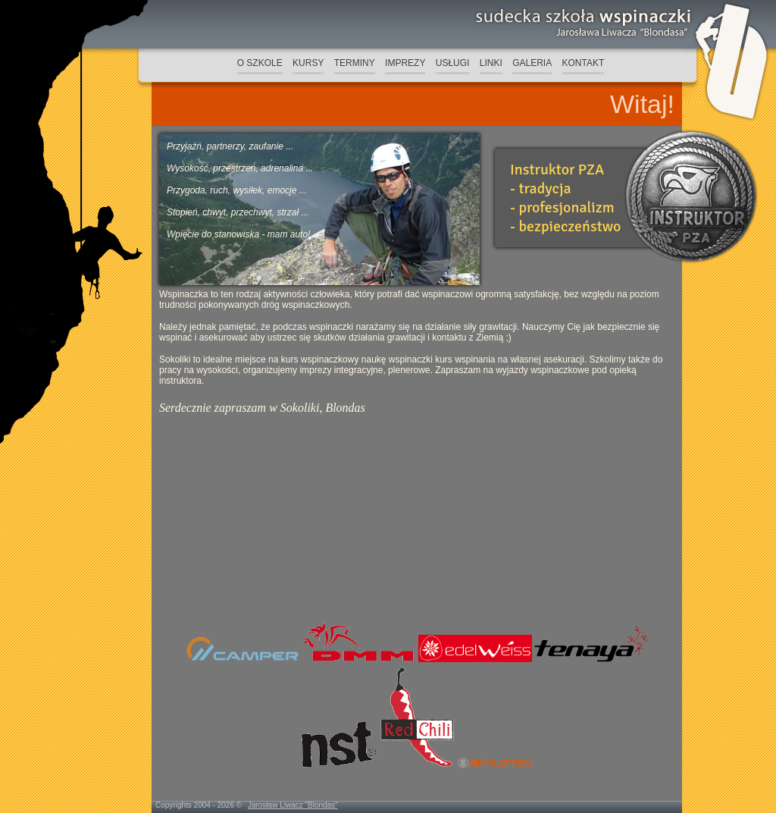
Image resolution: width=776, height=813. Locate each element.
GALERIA (532, 63)
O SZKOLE (260, 63)
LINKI (491, 63)
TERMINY (354, 63)
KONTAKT (583, 63)
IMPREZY (405, 63)
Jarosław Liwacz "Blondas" (293, 805)
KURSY (308, 63)
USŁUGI (453, 63)
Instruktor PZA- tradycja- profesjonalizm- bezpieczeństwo (565, 198)
